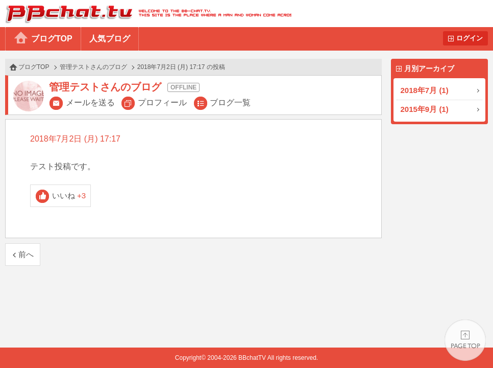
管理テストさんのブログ (93, 67)
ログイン (469, 38)
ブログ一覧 (230, 102)
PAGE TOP (465, 340)
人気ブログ (109, 38)
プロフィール (162, 102)
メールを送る (90, 102)
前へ (26, 254)
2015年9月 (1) (425, 109)
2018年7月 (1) (425, 90)
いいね (69, 195)
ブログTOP (51, 38)
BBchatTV (145, 13)
